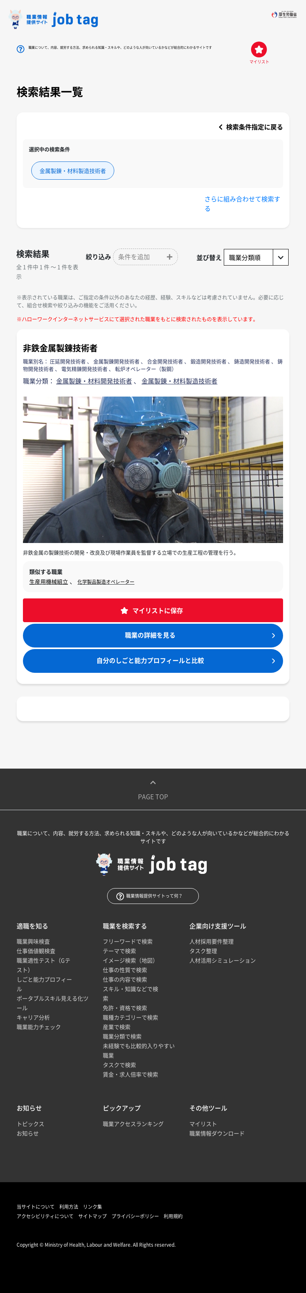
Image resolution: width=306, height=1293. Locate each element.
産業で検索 (116, 1027)
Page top (153, 789)
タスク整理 (203, 951)
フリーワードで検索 (128, 941)
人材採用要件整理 (211, 941)
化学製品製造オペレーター (105, 581)
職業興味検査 (33, 941)
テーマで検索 (119, 951)
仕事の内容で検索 (125, 979)
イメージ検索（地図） (130, 960)
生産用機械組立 (48, 581)
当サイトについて (36, 1206)
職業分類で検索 (122, 1036)
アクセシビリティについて (45, 1216)
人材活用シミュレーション (222, 960)
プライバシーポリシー (135, 1216)
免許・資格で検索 (125, 1008)
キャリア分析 (33, 1017)
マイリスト (203, 1124)
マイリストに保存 (157, 610)
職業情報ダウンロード (217, 1133)
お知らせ (28, 1133)
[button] (145, 257)
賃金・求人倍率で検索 (130, 1074)
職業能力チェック (39, 1027)
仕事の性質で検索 (125, 970)
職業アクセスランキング (133, 1124)
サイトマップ (92, 1216)
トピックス (30, 1124)
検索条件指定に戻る (251, 126)
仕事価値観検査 (36, 951)
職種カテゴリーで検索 (130, 1017)
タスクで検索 (119, 1065)
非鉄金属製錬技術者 (60, 348)
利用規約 (173, 1216)
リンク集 (92, 1206)
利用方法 (68, 1206)
